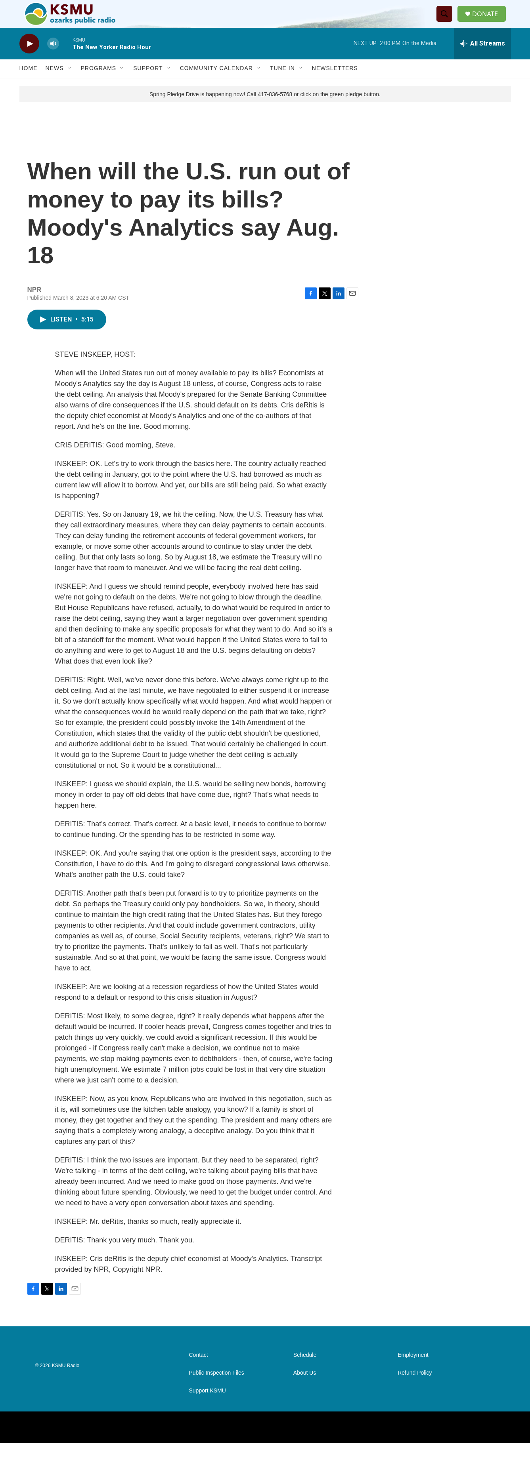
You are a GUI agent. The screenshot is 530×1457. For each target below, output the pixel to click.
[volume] (53, 58)
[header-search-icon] (447, 21)
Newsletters (335, 82)
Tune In (282, 82)
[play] (29, 57)
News (55, 82)
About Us (304, 1387)
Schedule (304, 1369)
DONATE (489, 21)
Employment (413, 1369)
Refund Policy (415, 1387)
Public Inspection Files (216, 1387)
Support (148, 82)
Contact (198, 1369)
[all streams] (482, 57)
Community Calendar (216, 82)
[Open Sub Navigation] (70, 82)
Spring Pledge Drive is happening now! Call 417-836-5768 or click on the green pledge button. (265, 108)
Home (28, 82)
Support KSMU (207, 1405)
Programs (99, 82)
